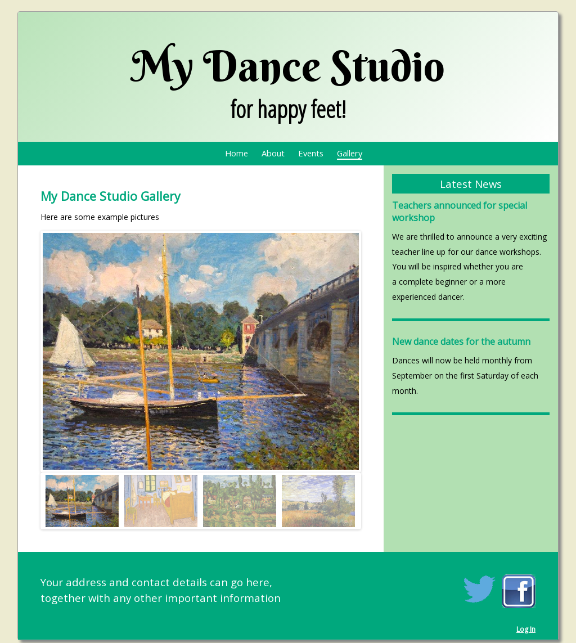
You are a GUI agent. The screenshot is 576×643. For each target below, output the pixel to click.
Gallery (349, 153)
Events (310, 153)
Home (236, 153)
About (273, 153)
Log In (526, 629)
